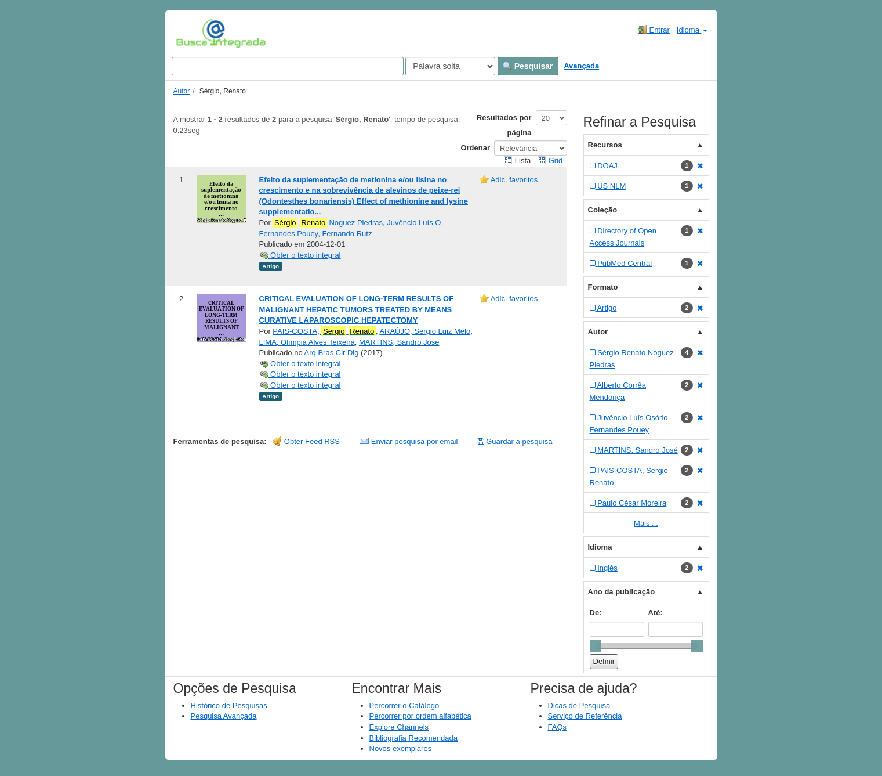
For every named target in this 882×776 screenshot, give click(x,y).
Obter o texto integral (300, 255)
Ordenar (475, 147)
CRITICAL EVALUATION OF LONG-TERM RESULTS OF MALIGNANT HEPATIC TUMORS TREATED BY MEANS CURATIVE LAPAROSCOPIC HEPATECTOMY (356, 309)
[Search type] (450, 66)
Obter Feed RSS (306, 441)
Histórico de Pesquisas (229, 705)
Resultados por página (504, 125)
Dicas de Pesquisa (579, 705)
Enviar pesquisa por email (410, 441)
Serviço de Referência (585, 716)
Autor (181, 91)
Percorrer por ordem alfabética (420, 716)
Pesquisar (528, 66)
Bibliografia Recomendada (413, 738)
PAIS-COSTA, (324, 331)
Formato (603, 287)
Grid (551, 160)
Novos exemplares (400, 748)
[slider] (595, 646)
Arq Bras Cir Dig (331, 352)
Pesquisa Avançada (224, 716)
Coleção (603, 209)
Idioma (692, 30)
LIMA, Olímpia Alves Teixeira (307, 342)
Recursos (605, 144)
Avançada (581, 66)
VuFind (194, 33)
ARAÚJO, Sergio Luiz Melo (424, 331)
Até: (655, 612)
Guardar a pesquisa (515, 441)
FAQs (557, 727)
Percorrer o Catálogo (404, 705)
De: (596, 612)
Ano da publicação (621, 591)
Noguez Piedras (328, 223)
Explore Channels (399, 727)
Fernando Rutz (347, 233)
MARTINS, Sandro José (399, 342)
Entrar (654, 29)
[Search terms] (288, 66)
